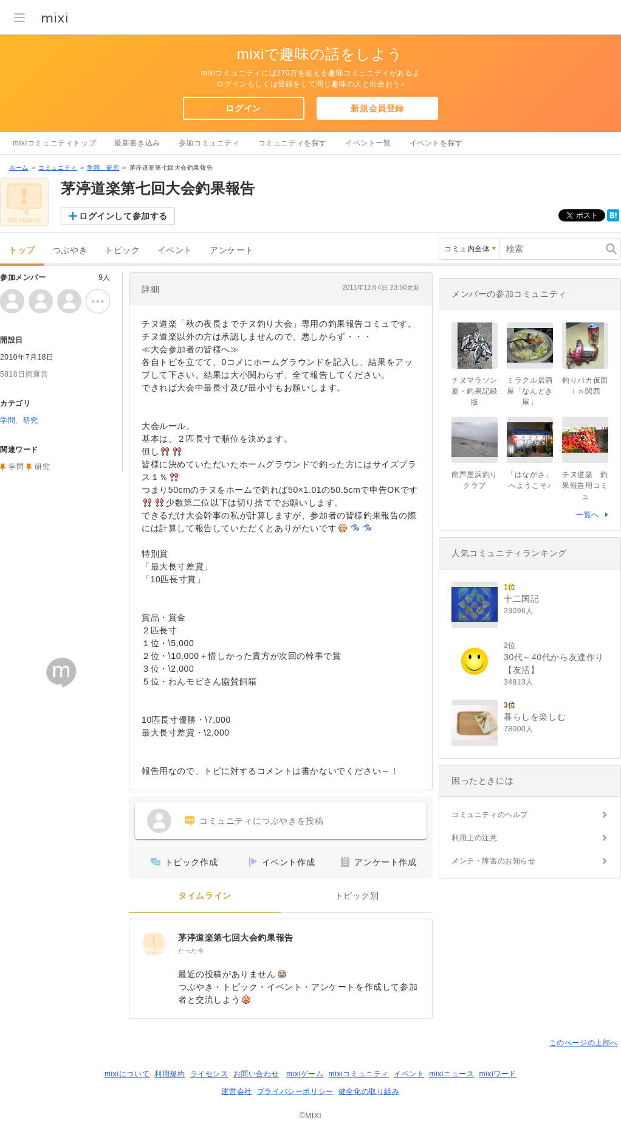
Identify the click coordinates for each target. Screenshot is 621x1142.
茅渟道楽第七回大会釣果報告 (235, 937)
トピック (122, 250)
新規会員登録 (377, 108)
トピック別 (357, 895)
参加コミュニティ (209, 143)
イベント (175, 250)
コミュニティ (57, 167)
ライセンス (209, 1074)
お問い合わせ (256, 1074)
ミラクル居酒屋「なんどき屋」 (530, 391)
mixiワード (497, 1074)
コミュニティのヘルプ (489, 814)
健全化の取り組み (369, 1091)
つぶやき (69, 250)
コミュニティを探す (292, 143)
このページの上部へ (583, 1043)
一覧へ (587, 514)
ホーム (19, 167)
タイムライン (205, 895)
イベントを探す (436, 143)
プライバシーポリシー (295, 1091)
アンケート (232, 250)
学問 (16, 466)
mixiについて (127, 1074)
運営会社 (236, 1091)
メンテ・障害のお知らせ (493, 861)
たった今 (191, 950)
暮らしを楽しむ (535, 717)
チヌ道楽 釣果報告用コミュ (585, 485)
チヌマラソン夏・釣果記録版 (474, 391)
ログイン (243, 108)
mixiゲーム (305, 1074)
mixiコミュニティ (359, 1074)
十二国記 (521, 599)
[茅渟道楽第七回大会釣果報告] (154, 943)
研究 (42, 466)
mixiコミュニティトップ (54, 143)
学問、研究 (103, 167)
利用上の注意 (474, 838)
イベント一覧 (368, 143)
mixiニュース (451, 1074)
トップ (22, 250)
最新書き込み (137, 143)
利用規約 (169, 1074)
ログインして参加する (123, 216)
